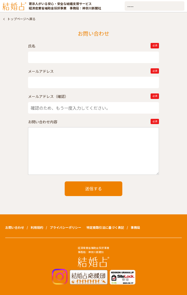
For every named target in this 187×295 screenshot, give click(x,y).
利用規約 (37, 227)
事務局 (135, 227)
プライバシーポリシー (65, 227)
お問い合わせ (14, 227)
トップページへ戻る (21, 18)
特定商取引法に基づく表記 (105, 227)
